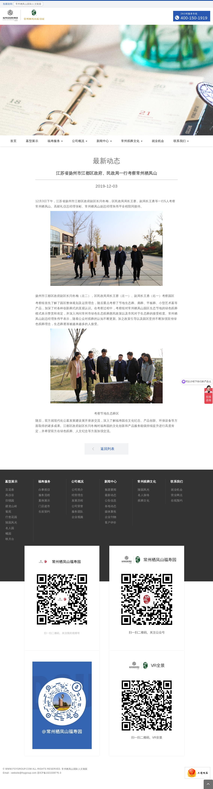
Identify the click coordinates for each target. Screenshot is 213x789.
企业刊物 (110, 517)
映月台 (9, 539)
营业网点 (176, 495)
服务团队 (77, 511)
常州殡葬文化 (131, 141)
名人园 (9, 528)
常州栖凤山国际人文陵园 (74, 769)
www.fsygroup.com (18, 769)
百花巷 (9, 489)
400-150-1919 (194, 18)
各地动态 (110, 506)
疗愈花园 (11, 517)
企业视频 (77, 517)
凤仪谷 (9, 495)
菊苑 (8, 511)
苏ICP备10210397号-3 (49, 773)
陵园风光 (11, 522)
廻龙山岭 (11, 506)
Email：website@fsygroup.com (19, 773)
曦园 (8, 533)
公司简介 (77, 489)
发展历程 (77, 500)
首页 (13, 141)
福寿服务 (55, 141)
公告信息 (110, 500)
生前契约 (44, 511)
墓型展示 (32, 141)
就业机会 (158, 141)
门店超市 (44, 506)
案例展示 (44, 500)
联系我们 (181, 141)
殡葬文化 (143, 500)
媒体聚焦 (110, 511)
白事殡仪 (44, 489)
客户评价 (110, 522)
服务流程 (44, 495)
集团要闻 (110, 489)
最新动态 (110, 495)
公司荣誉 (77, 506)
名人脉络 (143, 495)
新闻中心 (104, 141)
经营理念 (77, 495)
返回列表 (103, 448)
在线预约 (176, 500)
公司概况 (79, 141)
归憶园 (9, 500)
